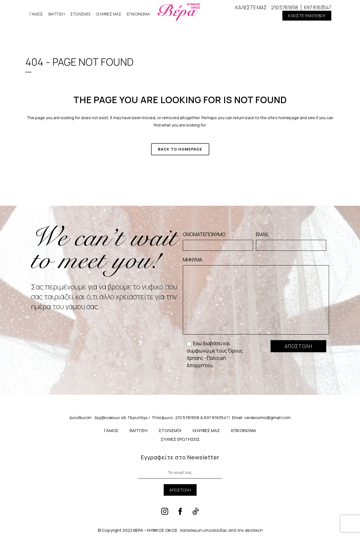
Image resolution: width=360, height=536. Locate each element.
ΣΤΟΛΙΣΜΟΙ (80, 14)
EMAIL (291, 241)
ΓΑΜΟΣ (36, 14)
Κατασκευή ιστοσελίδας (204, 530)
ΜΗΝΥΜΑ (256, 295)
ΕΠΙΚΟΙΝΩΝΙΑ (138, 14)
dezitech (254, 530)
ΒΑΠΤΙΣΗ (56, 14)
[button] (306, 16)
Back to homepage (180, 149)
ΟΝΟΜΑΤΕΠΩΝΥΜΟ (218, 241)
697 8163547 (317, 7)
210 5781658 (284, 7)
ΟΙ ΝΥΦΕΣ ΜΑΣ (108, 14)
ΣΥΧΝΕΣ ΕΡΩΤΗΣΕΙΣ (180, 439)
